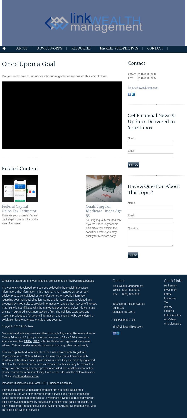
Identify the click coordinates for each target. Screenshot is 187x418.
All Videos (170, 319)
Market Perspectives (119, 48)
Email (131, 150)
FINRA (28, 341)
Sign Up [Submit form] (133, 164)
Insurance (170, 298)
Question (133, 228)
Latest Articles (172, 315)
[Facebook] (114, 333)
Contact (155, 48)
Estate (168, 294)
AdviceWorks (49, 48)
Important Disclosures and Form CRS (24, 382)
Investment (170, 289)
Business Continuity (60, 382)
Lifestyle (169, 310)
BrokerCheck (86, 280)
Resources (81, 48)
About (22, 48)
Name (131, 138)
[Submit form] (133, 255)
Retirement (170, 285)
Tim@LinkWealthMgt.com (143, 87)
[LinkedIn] (117, 333)
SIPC (36, 341)
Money (168, 306)
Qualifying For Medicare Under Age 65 (104, 211)
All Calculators (172, 323)
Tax (166, 302)
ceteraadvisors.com (27, 376)
